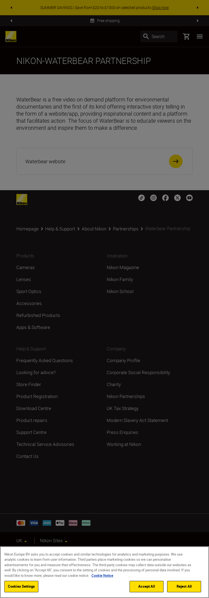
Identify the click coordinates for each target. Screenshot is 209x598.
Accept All (146, 586)
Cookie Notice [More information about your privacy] (102, 576)
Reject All (184, 586)
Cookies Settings (21, 586)
